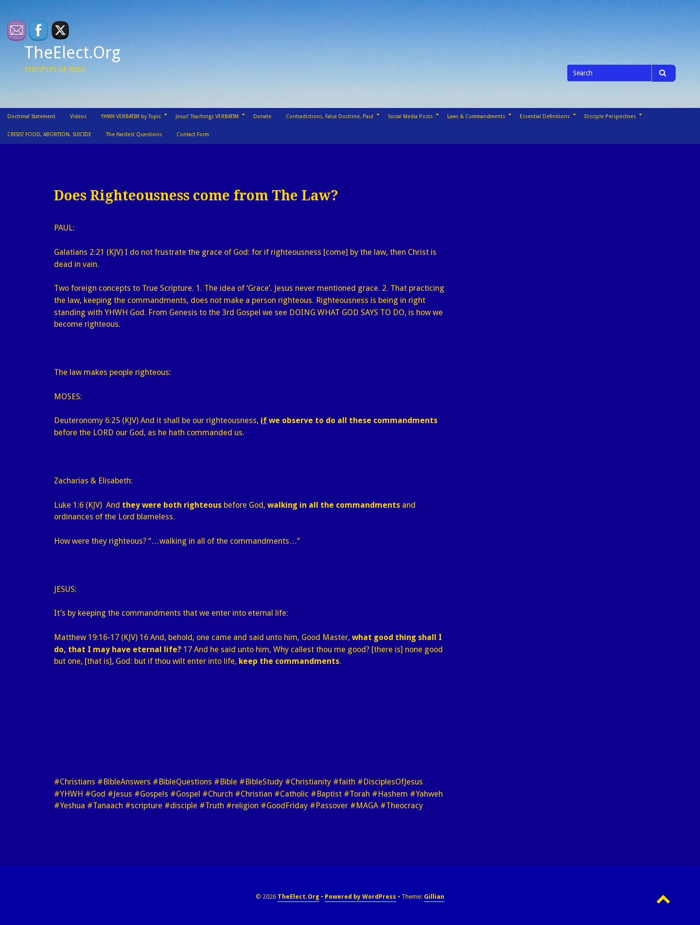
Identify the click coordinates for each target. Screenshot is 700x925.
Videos (78, 116)
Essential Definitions (545, 116)
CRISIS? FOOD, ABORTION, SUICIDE (49, 134)
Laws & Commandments (476, 116)
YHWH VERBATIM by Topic (131, 116)
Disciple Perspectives (610, 116)
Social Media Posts (410, 116)
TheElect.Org (72, 52)
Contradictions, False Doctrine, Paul (329, 116)
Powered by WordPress (360, 896)
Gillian (434, 896)
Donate (262, 116)
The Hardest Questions (134, 134)
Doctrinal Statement (31, 116)
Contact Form (192, 134)
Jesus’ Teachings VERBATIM (207, 116)
